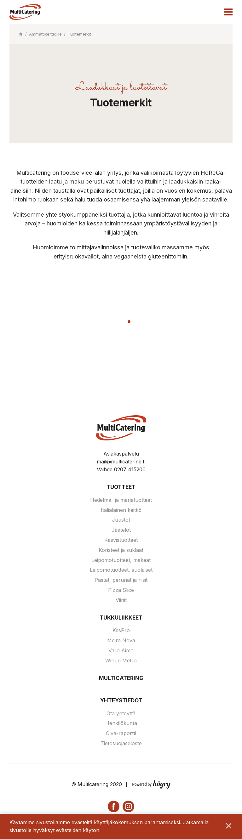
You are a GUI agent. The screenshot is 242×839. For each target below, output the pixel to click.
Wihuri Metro (121, 660)
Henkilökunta (121, 723)
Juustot (121, 520)
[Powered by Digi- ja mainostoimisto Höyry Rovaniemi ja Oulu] (151, 783)
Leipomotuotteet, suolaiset (121, 570)
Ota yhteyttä (121, 713)
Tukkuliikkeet (121, 618)
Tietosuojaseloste (121, 743)
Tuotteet (121, 487)
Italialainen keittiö (121, 510)
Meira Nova (121, 640)
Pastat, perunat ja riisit (121, 580)
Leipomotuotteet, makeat (121, 560)
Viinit (121, 600)
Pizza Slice (121, 590)
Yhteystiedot (121, 700)
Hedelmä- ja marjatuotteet (121, 500)
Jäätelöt (121, 530)
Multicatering (121, 678)
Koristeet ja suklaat (121, 550)
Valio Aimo (121, 650)
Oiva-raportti (121, 733)
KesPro (121, 630)
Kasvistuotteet (121, 540)
